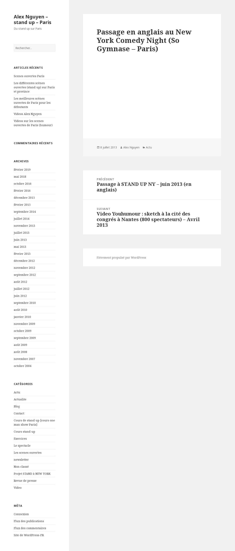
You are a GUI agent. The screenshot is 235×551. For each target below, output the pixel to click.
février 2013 (22, 254)
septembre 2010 (25, 303)
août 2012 (20, 282)
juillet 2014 (21, 219)
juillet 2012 (21, 289)
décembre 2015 (24, 197)
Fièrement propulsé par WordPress (121, 257)
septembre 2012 (25, 275)
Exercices (20, 438)
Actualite (20, 399)
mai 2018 (20, 176)
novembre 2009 (24, 324)
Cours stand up (24, 431)
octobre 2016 (22, 183)
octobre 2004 (22, 366)
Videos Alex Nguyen (28, 114)
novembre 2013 (24, 226)
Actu (17, 392)
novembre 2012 (24, 268)
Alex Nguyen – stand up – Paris (32, 19)
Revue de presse (25, 481)
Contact (19, 413)
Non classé (21, 466)
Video (18, 488)
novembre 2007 (24, 359)
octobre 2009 (22, 331)
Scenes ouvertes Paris (29, 76)
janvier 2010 (22, 317)
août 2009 (20, 345)
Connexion (21, 514)
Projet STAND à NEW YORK (32, 473)
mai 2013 (20, 247)
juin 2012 (20, 296)
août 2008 (20, 352)
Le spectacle (22, 445)
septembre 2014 (25, 212)
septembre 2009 (25, 338)
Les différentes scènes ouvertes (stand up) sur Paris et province (34, 87)
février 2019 (22, 169)
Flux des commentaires (30, 528)
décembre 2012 (24, 261)
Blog (17, 406)
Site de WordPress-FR (29, 535)
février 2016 (22, 190)
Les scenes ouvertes (28, 452)
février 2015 (22, 204)
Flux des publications (29, 521)
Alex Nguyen (131, 147)
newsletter (21, 459)
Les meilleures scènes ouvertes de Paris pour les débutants (32, 103)
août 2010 (20, 310)
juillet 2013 (21, 233)
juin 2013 (20, 240)
